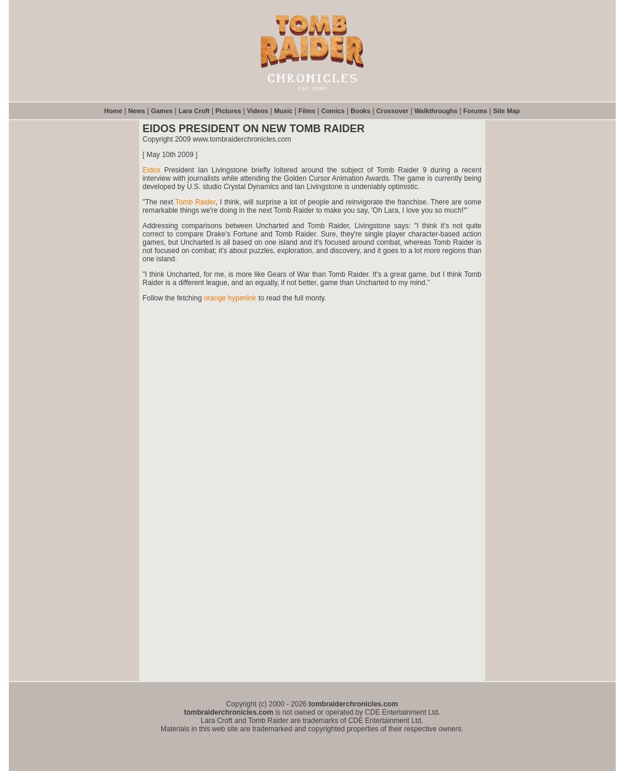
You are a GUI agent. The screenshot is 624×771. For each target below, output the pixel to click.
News (136, 110)
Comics (333, 110)
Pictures (228, 110)
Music (283, 110)
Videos (257, 110)
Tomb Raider (195, 202)
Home (113, 110)
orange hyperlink (230, 298)
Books (360, 110)
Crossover (392, 110)
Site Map (506, 110)
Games (162, 110)
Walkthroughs (435, 110)
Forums (475, 110)
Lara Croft (194, 110)
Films (306, 110)
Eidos (152, 170)
